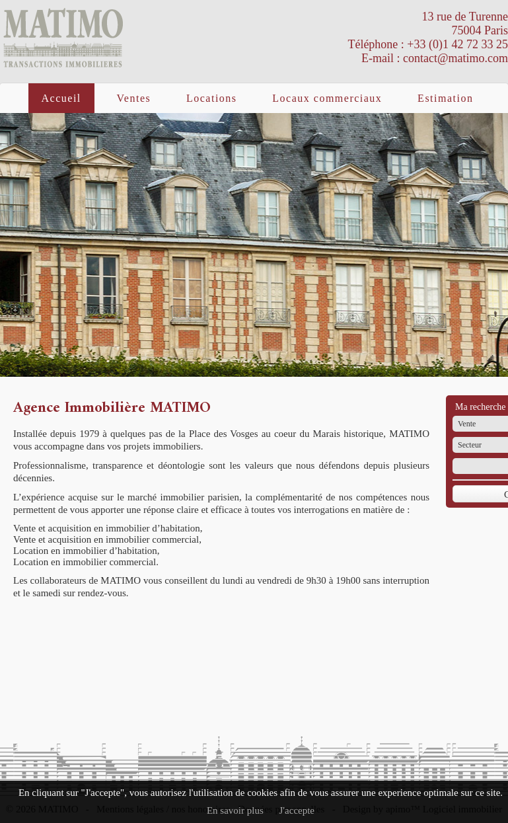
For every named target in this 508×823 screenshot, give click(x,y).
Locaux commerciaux (327, 98)
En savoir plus (235, 810)
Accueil (61, 98)
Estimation (445, 98)
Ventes (134, 98)
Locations (211, 98)
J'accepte (297, 810)
